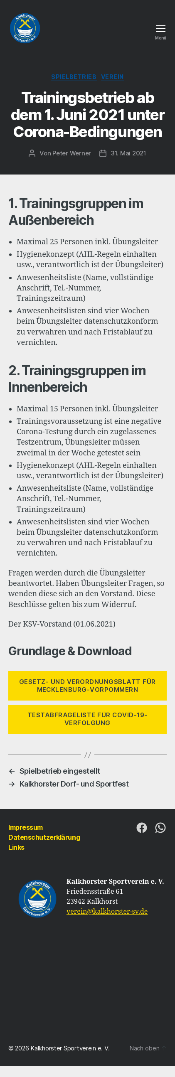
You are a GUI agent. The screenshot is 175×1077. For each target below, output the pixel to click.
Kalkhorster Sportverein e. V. (69, 1048)
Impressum (25, 827)
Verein (112, 76)
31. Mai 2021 (128, 153)
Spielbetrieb (73, 76)
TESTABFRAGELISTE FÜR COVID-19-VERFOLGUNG (87, 719)
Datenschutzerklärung (44, 837)
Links (16, 847)
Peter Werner (71, 153)
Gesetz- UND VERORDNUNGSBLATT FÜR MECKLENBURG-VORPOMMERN (87, 685)
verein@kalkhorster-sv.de (107, 911)
